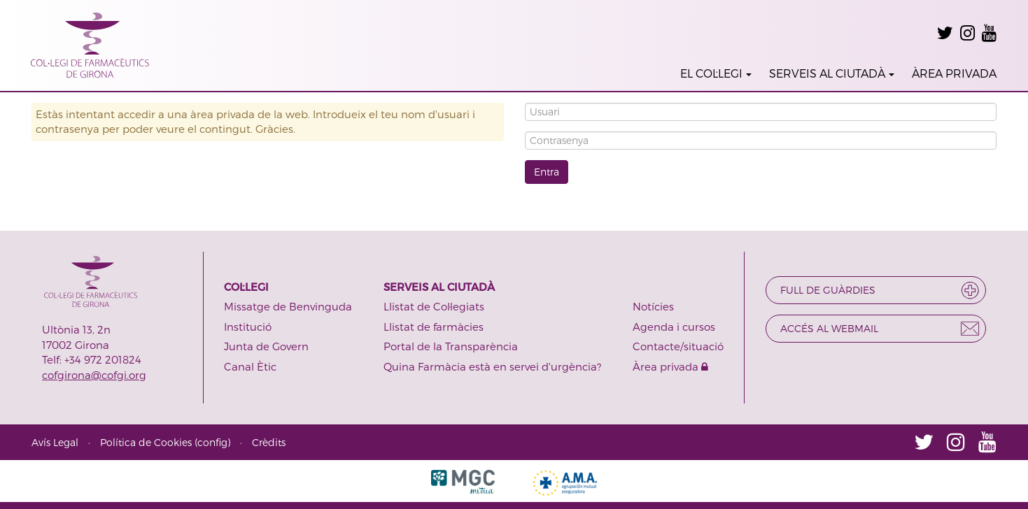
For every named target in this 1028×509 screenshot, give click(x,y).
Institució (248, 326)
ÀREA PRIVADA (954, 73)
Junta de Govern (266, 346)
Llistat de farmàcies (433, 326)
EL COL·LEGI (716, 73)
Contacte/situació (678, 346)
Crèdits (269, 442)
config (212, 442)
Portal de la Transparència (450, 346)
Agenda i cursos (674, 326)
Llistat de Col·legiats (433, 306)
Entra (546, 172)
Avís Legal (54, 442)
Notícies (653, 306)
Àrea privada (670, 366)
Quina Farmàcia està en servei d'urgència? (492, 366)
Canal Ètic (250, 366)
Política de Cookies (146, 442)
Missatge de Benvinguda (288, 306)
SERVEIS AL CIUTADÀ (831, 73)
